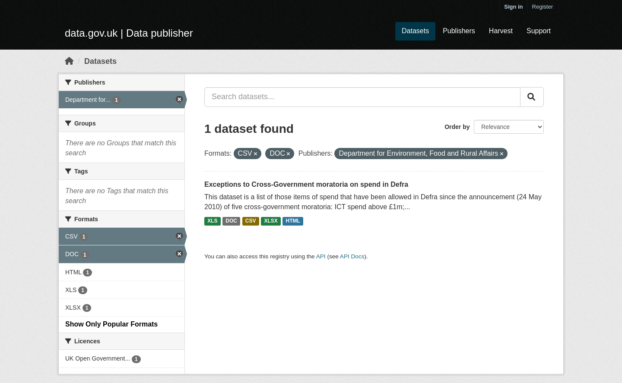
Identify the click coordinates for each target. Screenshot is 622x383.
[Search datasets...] (362, 97)
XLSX (270, 221)
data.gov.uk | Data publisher (129, 33)
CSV (250, 221)
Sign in (513, 6)
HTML (293, 221)
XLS (212, 221)
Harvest (501, 31)
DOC (231, 221)
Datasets (415, 31)
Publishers (459, 31)
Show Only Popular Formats (111, 324)
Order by (457, 126)
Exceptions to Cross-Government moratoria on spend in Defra (306, 184)
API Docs (352, 256)
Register (542, 6)
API (321, 256)
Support (539, 31)
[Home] (69, 61)
